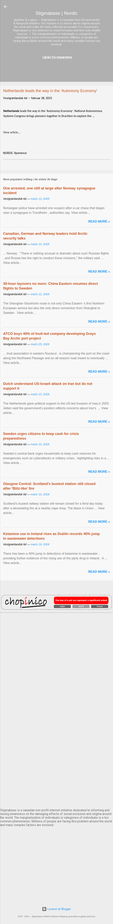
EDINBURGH (56, 693)
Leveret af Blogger (56, 909)
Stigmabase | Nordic (57, 13)
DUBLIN (56, 661)
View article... (11, 132)
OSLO (56, 758)
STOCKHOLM (56, 790)
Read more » (99, 221)
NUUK (56, 726)
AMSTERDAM (56, 629)
